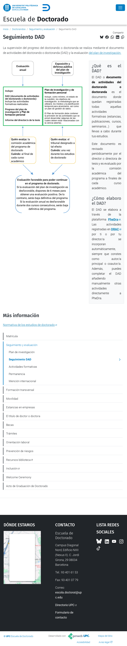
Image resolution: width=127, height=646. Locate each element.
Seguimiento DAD (20, 359)
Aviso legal (104, 642)
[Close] (120, 7)
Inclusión (11, 468)
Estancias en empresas (20, 407)
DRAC (115, 229)
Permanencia (17, 374)
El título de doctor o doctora (23, 416)
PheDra (113, 219)
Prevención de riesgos (19, 451)
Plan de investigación (22, 352)
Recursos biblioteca (18, 459)
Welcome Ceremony (18, 477)
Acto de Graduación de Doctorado (27, 486)
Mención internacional (22, 381)
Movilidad (12, 398)
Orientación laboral (17, 442)
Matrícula (12, 336)
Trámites (11, 433)
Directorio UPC (64, 605)
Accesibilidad (83, 642)
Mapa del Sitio (105, 636)
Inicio (5, 29)
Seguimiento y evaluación (42, 29)
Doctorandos (18, 29)
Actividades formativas (23, 366)
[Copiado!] (122, 37)
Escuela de (35, 19)
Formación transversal (20, 390)
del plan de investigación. (105, 53)
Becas (10, 425)
